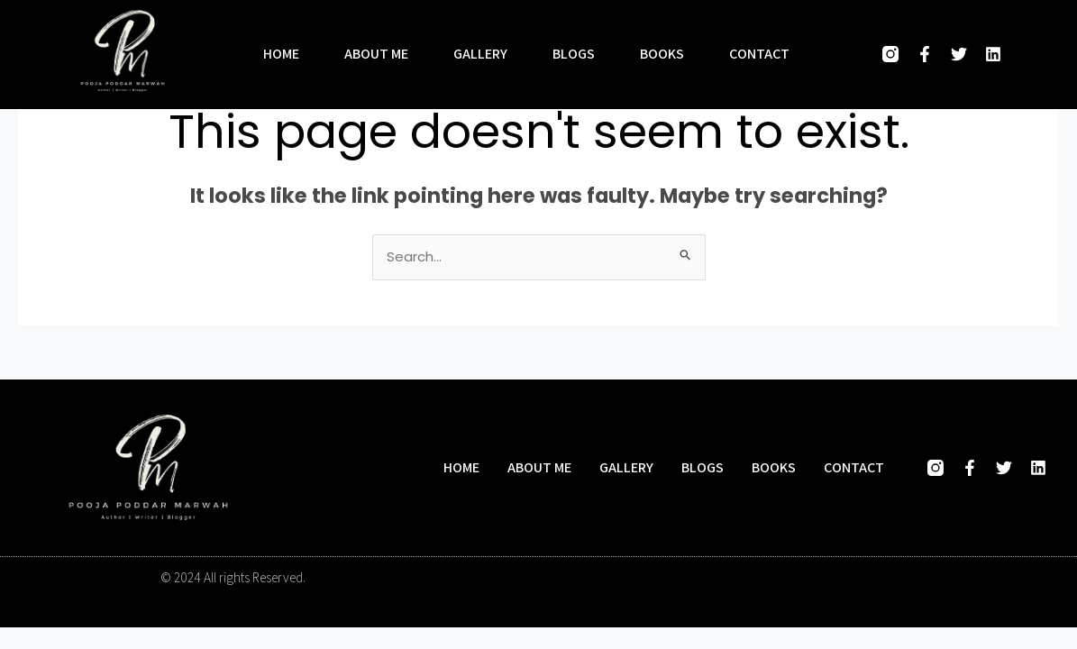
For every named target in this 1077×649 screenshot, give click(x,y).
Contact (759, 54)
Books (662, 54)
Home (281, 54)
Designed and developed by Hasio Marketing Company (767, 577)
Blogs (573, 54)
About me (376, 54)
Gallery (480, 54)
